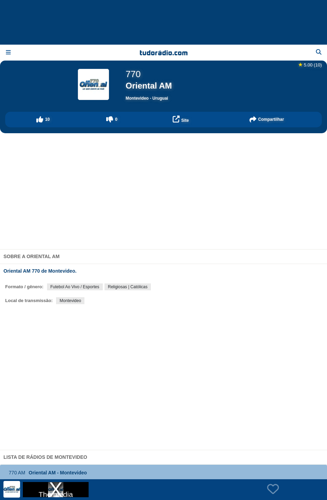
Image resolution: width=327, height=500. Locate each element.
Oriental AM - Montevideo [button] (45, 472)
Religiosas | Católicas (128, 286)
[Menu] (8, 52)
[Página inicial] (163, 52)
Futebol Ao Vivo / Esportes (75, 286)
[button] (43, 119)
